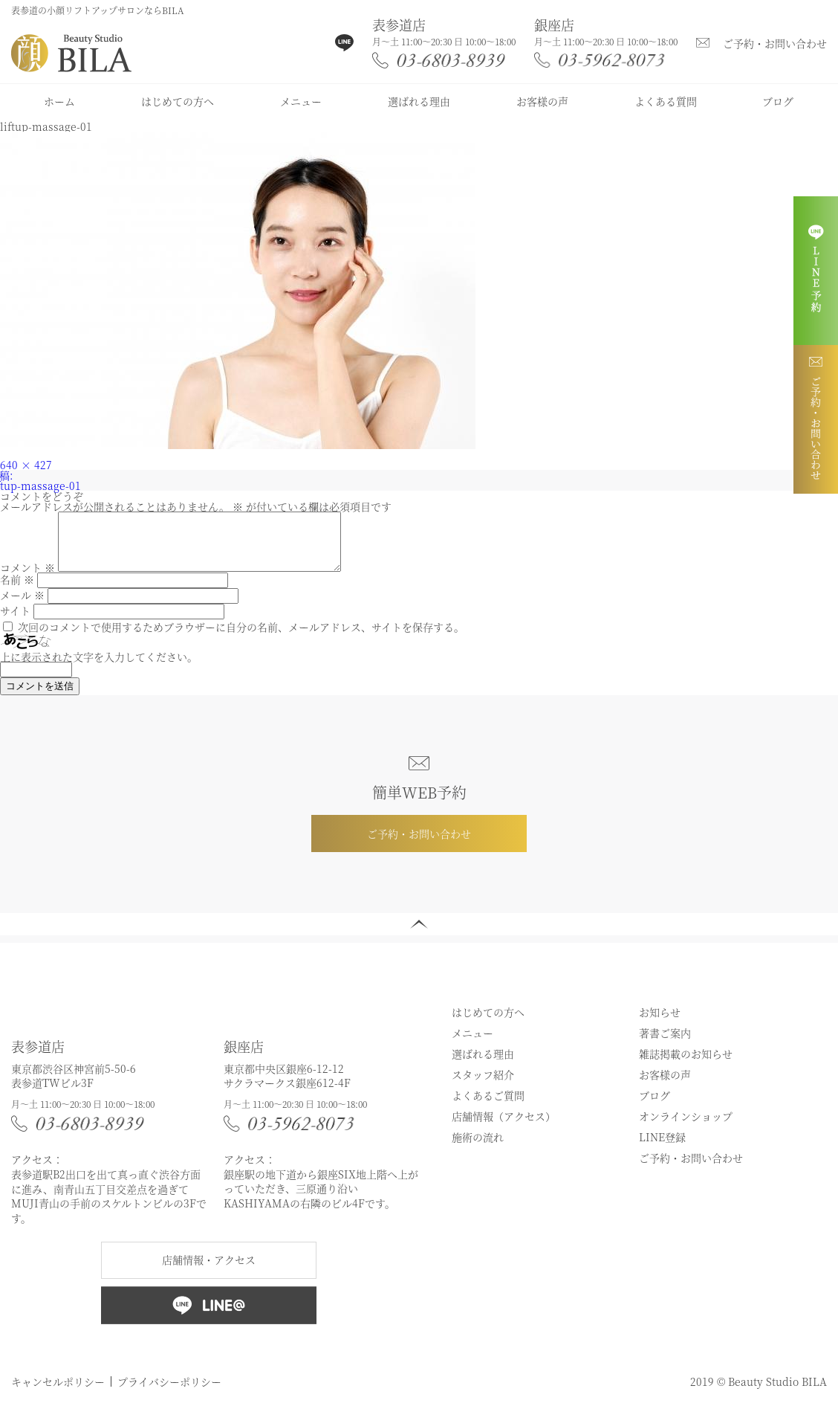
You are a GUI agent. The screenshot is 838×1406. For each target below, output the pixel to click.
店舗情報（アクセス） (504, 1127)
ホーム (59, 101)
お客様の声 (542, 101)
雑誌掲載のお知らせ (686, 1064)
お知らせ (660, 1023)
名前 (17, 590)
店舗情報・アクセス (209, 1270)
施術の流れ (478, 1148)
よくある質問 (665, 101)
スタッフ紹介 (483, 1085)
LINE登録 (662, 1148)
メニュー (301, 101)
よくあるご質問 (488, 1106)
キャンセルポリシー (58, 1392)
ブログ (777, 101)
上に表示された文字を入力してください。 (99, 667)
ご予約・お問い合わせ (775, 43)
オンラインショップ (686, 1127)
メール (22, 606)
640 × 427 (26, 464)
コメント (27, 578)
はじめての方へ (177, 101)
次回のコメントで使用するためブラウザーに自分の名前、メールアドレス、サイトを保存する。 (241, 638)
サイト (15, 621)
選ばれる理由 (419, 101)
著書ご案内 (665, 1043)
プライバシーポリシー (169, 1392)
